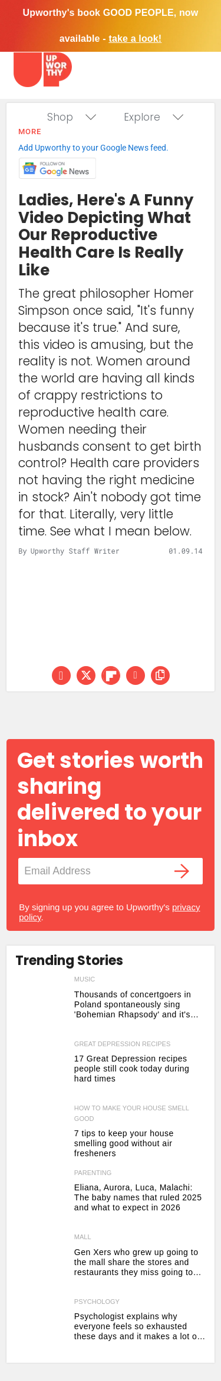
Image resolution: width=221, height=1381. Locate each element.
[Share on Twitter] (86, 675)
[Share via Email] (135, 675)
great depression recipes (122, 1043)
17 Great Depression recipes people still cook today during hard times (132, 1068)
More (29, 131)
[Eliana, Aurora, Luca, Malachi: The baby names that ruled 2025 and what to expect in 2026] (41, 1199)
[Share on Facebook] (61, 675)
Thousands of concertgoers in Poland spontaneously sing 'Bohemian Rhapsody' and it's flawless (132, 1005)
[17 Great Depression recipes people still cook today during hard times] (41, 1070)
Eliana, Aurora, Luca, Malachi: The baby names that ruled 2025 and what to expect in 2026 (138, 1197)
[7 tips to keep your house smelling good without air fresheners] (41, 1134)
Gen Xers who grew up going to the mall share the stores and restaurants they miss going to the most (136, 1262)
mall (82, 1236)
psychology (97, 1301)
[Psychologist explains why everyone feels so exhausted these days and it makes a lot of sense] (41, 1328)
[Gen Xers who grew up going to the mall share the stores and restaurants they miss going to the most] (41, 1263)
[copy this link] (160, 675)
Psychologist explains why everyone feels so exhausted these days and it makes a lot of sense (137, 1327)
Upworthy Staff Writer (75, 550)
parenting (92, 1172)
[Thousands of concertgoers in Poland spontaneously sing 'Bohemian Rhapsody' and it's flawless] (41, 1005)
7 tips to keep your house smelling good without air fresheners (124, 1143)
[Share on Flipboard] (110, 675)
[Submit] (182, 871)
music (84, 979)
